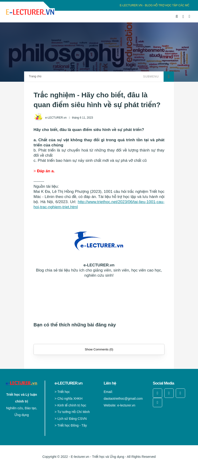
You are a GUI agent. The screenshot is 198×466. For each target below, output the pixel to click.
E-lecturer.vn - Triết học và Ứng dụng (97, 457)
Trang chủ (35, 76)
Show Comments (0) (99, 349)
